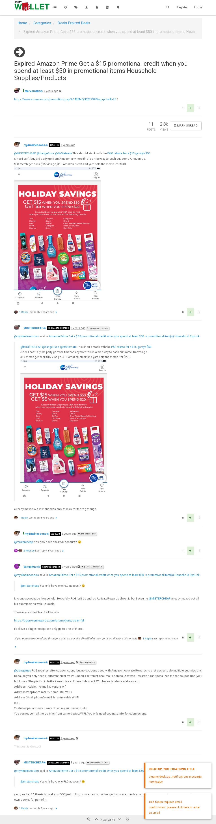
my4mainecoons (34, 145)
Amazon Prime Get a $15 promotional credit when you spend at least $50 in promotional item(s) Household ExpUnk (124, 336)
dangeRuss (31, 566)
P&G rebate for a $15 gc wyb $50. (129, 153)
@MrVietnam (63, 153)
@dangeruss (22, 670)
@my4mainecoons (97, 328)
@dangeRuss (45, 153)
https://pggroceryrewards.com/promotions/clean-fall (49, 620)
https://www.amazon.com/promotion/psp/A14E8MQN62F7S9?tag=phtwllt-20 (65, 99)
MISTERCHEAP (33, 328)
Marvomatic (32, 91)
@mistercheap (23, 542)
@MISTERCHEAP (25, 153)
